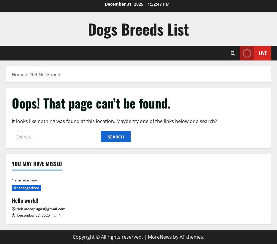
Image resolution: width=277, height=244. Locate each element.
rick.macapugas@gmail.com (41, 208)
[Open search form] (233, 53)
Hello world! (25, 200)
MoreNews (160, 237)
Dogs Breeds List (138, 29)
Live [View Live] (253, 53)
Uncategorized (26, 187)
